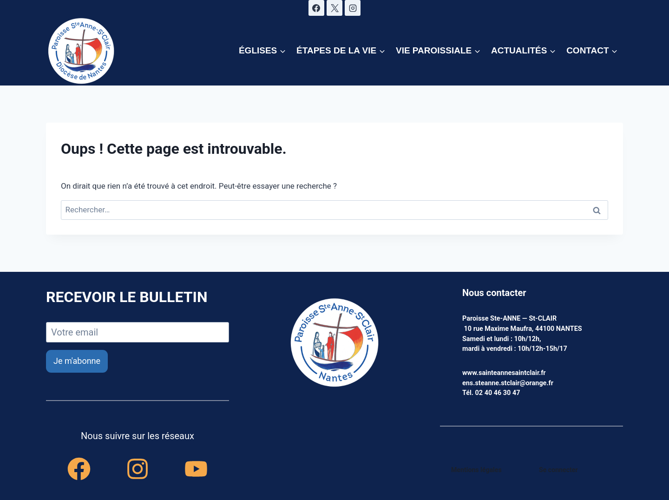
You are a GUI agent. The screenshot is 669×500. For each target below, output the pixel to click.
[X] (334, 8)
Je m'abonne (76, 361)
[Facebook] (316, 8)
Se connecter (558, 470)
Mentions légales (477, 470)
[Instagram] (353, 8)
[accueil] (334, 343)
